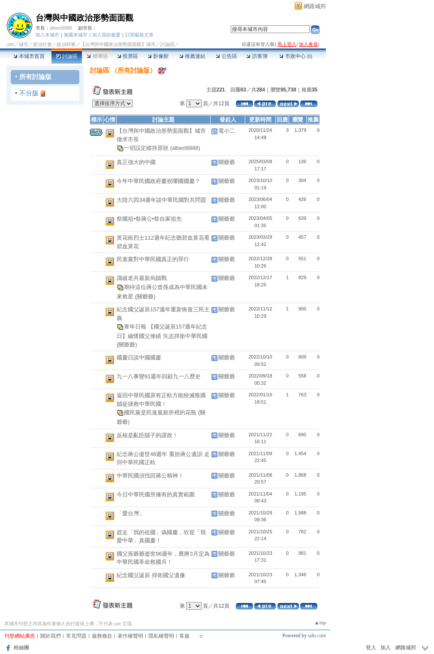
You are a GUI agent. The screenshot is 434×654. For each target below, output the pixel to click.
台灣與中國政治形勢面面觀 (84, 17)
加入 (385, 648)
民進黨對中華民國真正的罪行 (153, 259)
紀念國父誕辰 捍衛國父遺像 (151, 575)
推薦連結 (192, 56)
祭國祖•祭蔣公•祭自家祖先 (149, 219)
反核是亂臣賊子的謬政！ (147, 435)
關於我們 (50, 636)
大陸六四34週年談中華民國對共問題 (161, 200)
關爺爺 (226, 162)
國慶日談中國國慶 (139, 357)
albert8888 (61, 27)
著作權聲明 (130, 636)
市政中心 (295, 56)
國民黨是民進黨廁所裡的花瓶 (161, 412)
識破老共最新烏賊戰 (142, 278)
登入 (371, 648)
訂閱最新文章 (139, 34)
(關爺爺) (145, 296)
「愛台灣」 (131, 513)
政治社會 (42, 44)
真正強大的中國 (136, 162)
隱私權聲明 (161, 636)
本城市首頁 (29, 56)
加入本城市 (47, 34)
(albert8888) (185, 148)
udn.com (317, 636)
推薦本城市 (75, 34)
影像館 (158, 56)
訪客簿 (256, 56)
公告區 (226, 56)
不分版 (29, 93)
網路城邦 (315, 6)
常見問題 (76, 636)
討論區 (66, 56)
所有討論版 (35, 76)
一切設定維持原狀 (147, 148)
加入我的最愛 (106, 34)
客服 (184, 636)
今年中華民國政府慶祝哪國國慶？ (158, 181)
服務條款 (102, 636)
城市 (23, 44)
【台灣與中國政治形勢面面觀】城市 (118, 44)
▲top (320, 623)
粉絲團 (21, 648)
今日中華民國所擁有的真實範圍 (156, 494)
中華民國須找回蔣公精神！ (150, 475)
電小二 (226, 131)
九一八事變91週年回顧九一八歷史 (159, 376)
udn (10, 44)
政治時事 (66, 44)
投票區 (127, 56)
